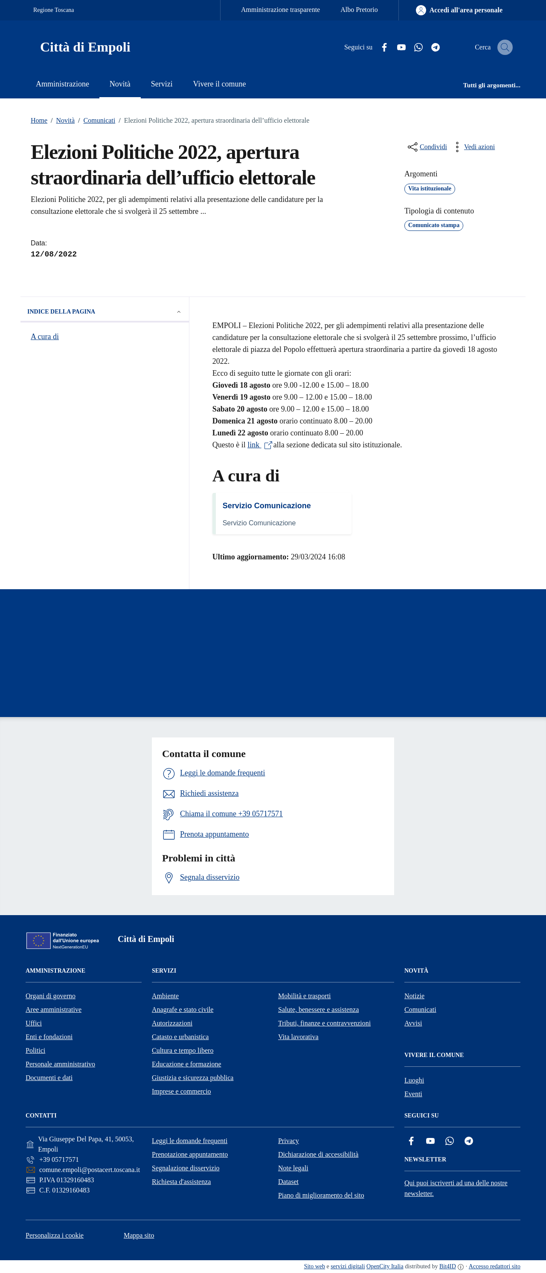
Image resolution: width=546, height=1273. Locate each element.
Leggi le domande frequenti (189, 1140)
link (260, 445)
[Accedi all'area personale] (459, 10)
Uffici (34, 1023)
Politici (35, 1050)
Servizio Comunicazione (267, 505)
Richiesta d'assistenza (181, 1181)
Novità (61, 120)
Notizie (414, 995)
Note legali (293, 1168)
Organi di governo (51, 995)
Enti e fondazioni (49, 1036)
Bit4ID (447, 1266)
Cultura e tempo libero (182, 1050)
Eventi (413, 1093)
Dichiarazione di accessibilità (318, 1154)
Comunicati (95, 120)
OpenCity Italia (385, 1266)
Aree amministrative (53, 1009)
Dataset (288, 1181)
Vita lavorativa (298, 1036)
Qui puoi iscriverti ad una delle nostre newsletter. (456, 1188)
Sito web (314, 1266)
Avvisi (413, 1023)
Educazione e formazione (186, 1064)
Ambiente (165, 995)
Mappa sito (139, 1235)
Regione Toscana (53, 10)
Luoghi (414, 1080)
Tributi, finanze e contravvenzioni (324, 1023)
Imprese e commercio (181, 1091)
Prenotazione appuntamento (190, 1154)
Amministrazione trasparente (280, 9)
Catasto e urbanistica (180, 1036)
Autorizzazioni (172, 1023)
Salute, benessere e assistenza (318, 1009)
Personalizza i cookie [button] (55, 1235)
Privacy (288, 1140)
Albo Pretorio (359, 9)
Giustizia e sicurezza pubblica (192, 1077)
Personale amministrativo (60, 1064)
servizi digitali (348, 1266)
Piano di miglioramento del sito (321, 1195)
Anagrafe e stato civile (182, 1009)
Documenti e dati (49, 1077)
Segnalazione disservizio (186, 1168)
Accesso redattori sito (494, 1266)
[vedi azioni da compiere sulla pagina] (473, 147)
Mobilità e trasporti (304, 995)
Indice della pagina (104, 311)
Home (39, 120)
